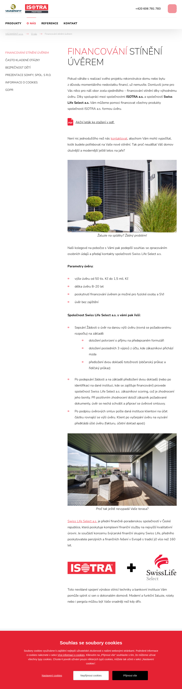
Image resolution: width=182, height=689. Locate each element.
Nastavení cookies (52, 675)
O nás (31, 23)
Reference (49, 23)
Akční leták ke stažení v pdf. (95, 122)
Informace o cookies (21, 82)
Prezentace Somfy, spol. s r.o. (28, 75)
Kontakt (70, 23)
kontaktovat (119, 138)
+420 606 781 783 (148, 9)
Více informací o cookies (71, 655)
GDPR (9, 90)
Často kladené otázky (22, 60)
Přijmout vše (130, 675)
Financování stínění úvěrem (27, 53)
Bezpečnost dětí (18, 68)
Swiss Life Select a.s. (82, 521)
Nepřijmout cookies (90, 675)
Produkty (13, 23)
